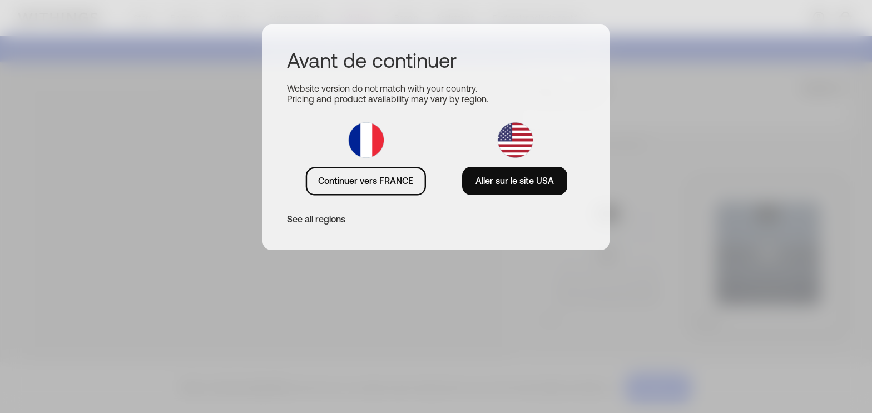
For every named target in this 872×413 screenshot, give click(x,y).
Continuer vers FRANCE (365, 181)
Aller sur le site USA (514, 181)
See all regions (316, 219)
